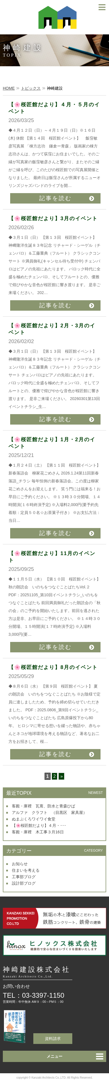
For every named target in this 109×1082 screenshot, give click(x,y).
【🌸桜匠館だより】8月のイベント (53, 667)
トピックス (31, 88)
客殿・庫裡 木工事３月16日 (38, 832)
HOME (9, 88)
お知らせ (20, 864)
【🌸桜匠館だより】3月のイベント (53, 218)
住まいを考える (26, 870)
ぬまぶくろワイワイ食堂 (33, 819)
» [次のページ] (61, 776)
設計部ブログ (24, 883)
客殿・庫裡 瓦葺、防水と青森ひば (43, 806)
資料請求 (53, 1038)
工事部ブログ (24, 877)
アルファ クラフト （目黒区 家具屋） (49, 812)
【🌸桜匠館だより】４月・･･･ (39, 825)
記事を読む (55, 198)
